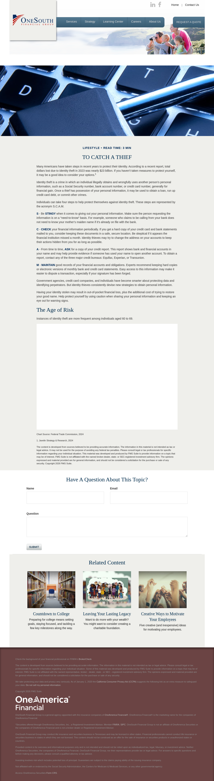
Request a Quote (188, 22)
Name (30, 488)
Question (33, 513)
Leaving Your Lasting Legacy (107, 614)
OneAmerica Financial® (116, 715)
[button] (71, 22)
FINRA (116, 724)
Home (175, 4)
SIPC (123, 724)
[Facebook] (159, 5)
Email (114, 488)
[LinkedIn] (152, 5)
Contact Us (192, 4)
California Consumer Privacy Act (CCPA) (116, 681)
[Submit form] (34, 547)
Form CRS (52, 773)
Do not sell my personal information (43, 685)
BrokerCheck (85, 659)
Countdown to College (51, 614)
